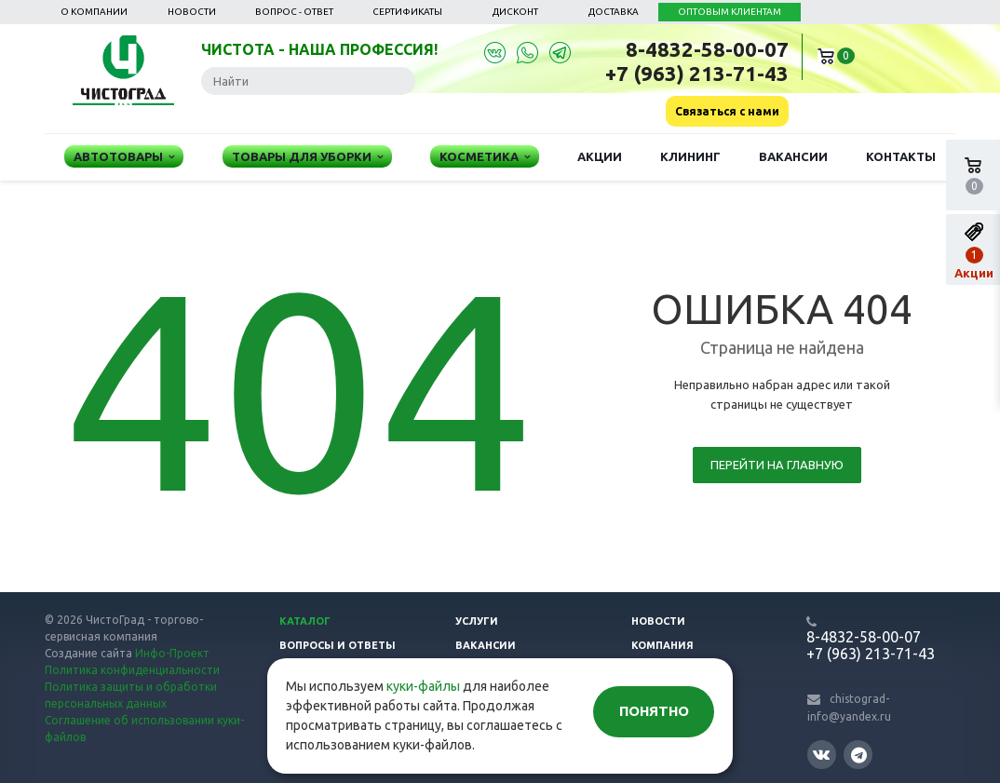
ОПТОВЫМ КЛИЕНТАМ (729, 12)
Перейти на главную (777, 464)
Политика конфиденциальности (132, 670)
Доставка (613, 12)
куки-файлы (423, 686)
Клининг (690, 156)
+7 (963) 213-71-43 (697, 73)
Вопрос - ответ (294, 12)
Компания (662, 645)
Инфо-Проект (172, 653)
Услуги (476, 621)
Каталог (305, 621)
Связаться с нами (727, 111)
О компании (94, 12)
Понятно (654, 711)
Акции (599, 156)
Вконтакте (821, 754)
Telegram (859, 755)
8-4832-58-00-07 (707, 49)
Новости (192, 12)
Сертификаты (407, 12)
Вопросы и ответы (337, 645)
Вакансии (793, 156)
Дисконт (515, 12)
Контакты (901, 156)
